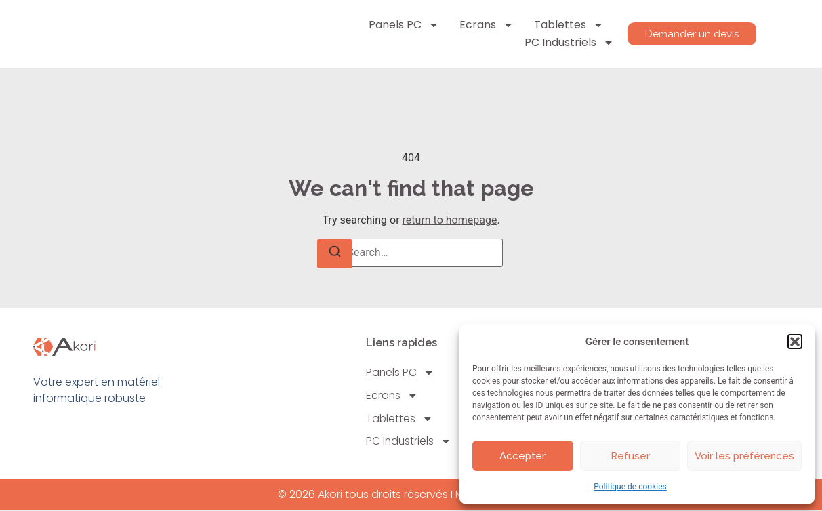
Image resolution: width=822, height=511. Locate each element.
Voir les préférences (744, 456)
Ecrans (484, 25)
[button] (795, 341)
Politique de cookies (630, 486)
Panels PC (402, 25)
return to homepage (450, 219)
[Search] (334, 253)
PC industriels (567, 43)
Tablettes (567, 25)
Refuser (630, 456)
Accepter (522, 456)
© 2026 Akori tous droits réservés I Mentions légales (411, 496)
